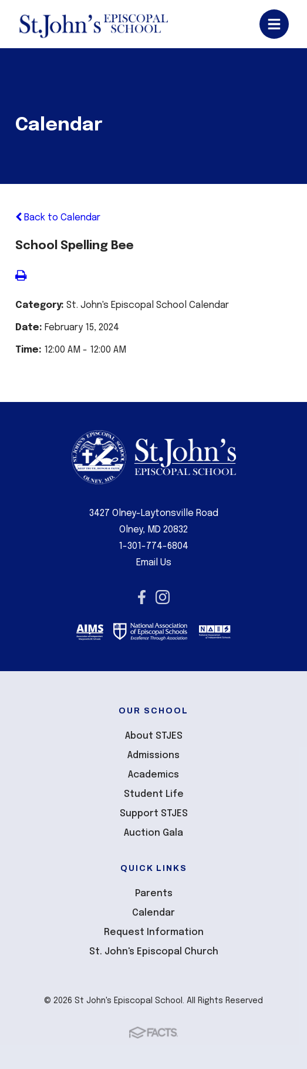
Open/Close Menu (274, 24)
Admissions (153, 755)
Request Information (154, 932)
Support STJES (154, 814)
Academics (153, 775)
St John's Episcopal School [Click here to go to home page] (93, 24)
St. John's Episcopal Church (153, 952)
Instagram (163, 597)
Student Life (154, 794)
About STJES (154, 736)
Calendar (153, 913)
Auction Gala (153, 833)
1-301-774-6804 (153, 546)
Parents (154, 894)
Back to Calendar (57, 218)
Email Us (153, 563)
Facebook (141, 597)
